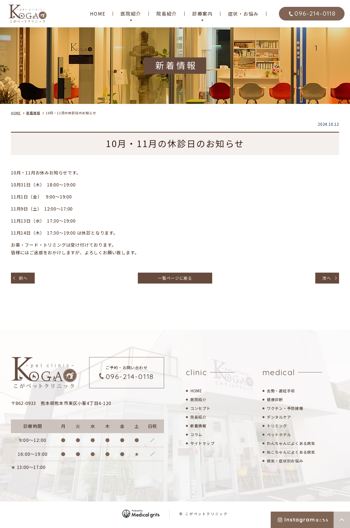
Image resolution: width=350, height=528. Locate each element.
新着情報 (199, 427)
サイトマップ (203, 444)
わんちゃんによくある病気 (293, 444)
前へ (24, 278)
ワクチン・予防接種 (286, 409)
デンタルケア (280, 418)
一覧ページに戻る (175, 278)
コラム (196, 436)
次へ (325, 278)
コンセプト (201, 409)
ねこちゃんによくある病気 (293, 453)
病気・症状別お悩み (286, 462)
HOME (98, 13)
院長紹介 (166, 13)
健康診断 (275, 401)
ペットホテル (280, 436)
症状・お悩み (243, 13)
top (342, 519)
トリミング (277, 427)
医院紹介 (199, 401)
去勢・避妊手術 (282, 392)
